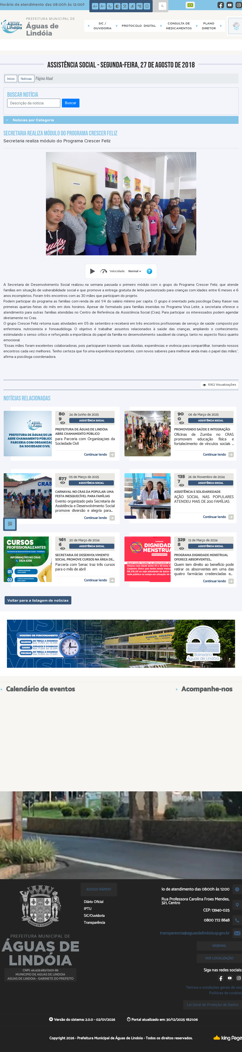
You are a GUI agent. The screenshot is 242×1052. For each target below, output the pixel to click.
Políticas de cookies (225, 993)
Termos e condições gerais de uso (214, 987)
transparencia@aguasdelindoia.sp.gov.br (195, 933)
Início (11, 78)
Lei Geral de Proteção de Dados (212, 1005)
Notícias (26, 78)
